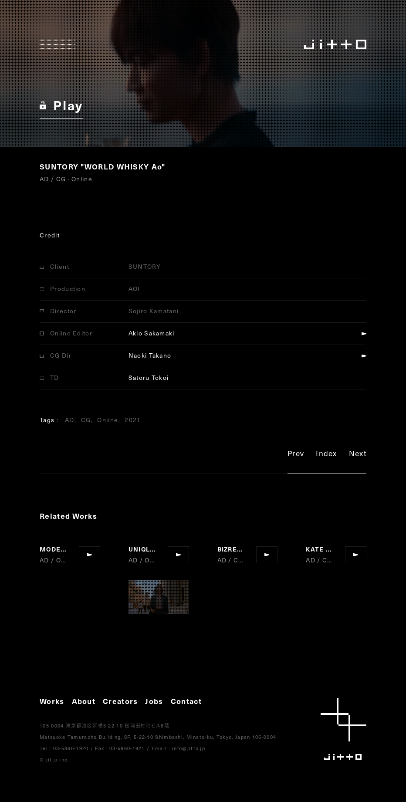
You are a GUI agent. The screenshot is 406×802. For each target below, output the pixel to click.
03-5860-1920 (71, 748)
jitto (343, 729)
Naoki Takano (150, 355)
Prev (296, 454)
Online (107, 419)
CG (86, 419)
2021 (133, 419)
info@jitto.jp (188, 748)
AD (69, 419)
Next (357, 454)
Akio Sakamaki (152, 333)
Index (326, 454)
